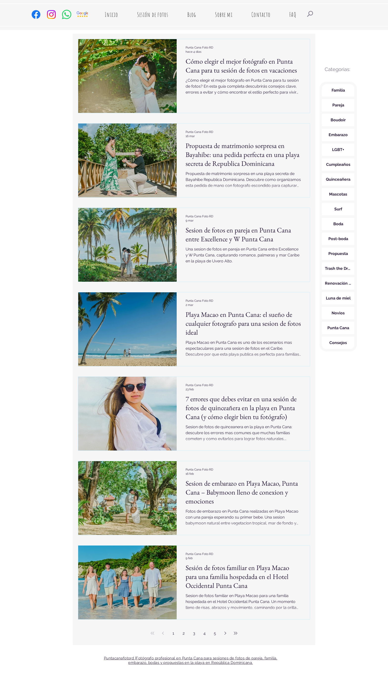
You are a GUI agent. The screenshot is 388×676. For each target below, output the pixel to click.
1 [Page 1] (173, 633)
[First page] (152, 633)
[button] (153, 14)
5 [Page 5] (215, 633)
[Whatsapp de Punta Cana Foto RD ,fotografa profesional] (67, 14)
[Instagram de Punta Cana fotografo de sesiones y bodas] (51, 14)
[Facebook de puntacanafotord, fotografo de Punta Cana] (36, 14)
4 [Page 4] (204, 633)
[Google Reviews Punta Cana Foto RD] (82, 14)
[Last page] (235, 633)
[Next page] (225, 633)
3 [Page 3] (194, 633)
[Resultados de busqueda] (310, 14)
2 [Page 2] (184, 633)
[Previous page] (162, 633)
